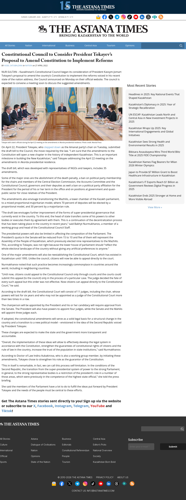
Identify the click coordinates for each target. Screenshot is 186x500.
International (48, 45)
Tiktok (7, 411)
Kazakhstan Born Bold (104, 462)
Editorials (66, 444)
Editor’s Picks (99, 444)
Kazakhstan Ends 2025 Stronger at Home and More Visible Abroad (155, 197)
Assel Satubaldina (13, 65)
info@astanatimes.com (100, 490)
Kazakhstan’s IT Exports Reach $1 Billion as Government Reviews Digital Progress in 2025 (153, 185)
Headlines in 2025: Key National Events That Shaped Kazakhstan (154, 96)
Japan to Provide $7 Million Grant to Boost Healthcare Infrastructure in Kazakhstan (153, 173)
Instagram (63, 406)
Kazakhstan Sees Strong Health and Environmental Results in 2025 (149, 143)
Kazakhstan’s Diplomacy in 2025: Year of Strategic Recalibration (152, 106)
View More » (155, 207)
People (66, 456)
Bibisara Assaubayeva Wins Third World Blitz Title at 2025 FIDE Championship (154, 153)
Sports (3, 462)
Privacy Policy (104, 477)
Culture (3, 444)
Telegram (81, 406)
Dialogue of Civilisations (43, 444)
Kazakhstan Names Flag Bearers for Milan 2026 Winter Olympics (153, 163)
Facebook (45, 406)
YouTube (97, 406)
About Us (122, 477)
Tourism (111, 45)
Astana (34, 439)
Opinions (129, 45)
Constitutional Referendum (75, 450)
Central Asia (91, 45)
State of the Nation (40, 462)
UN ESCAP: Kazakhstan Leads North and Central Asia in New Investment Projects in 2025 (153, 118)
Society (97, 456)
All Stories (10, 45)
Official (3, 456)
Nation (28, 45)
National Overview (102, 450)
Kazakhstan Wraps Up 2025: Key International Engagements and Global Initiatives (151, 131)
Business (70, 45)
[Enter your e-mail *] (141, 446)
